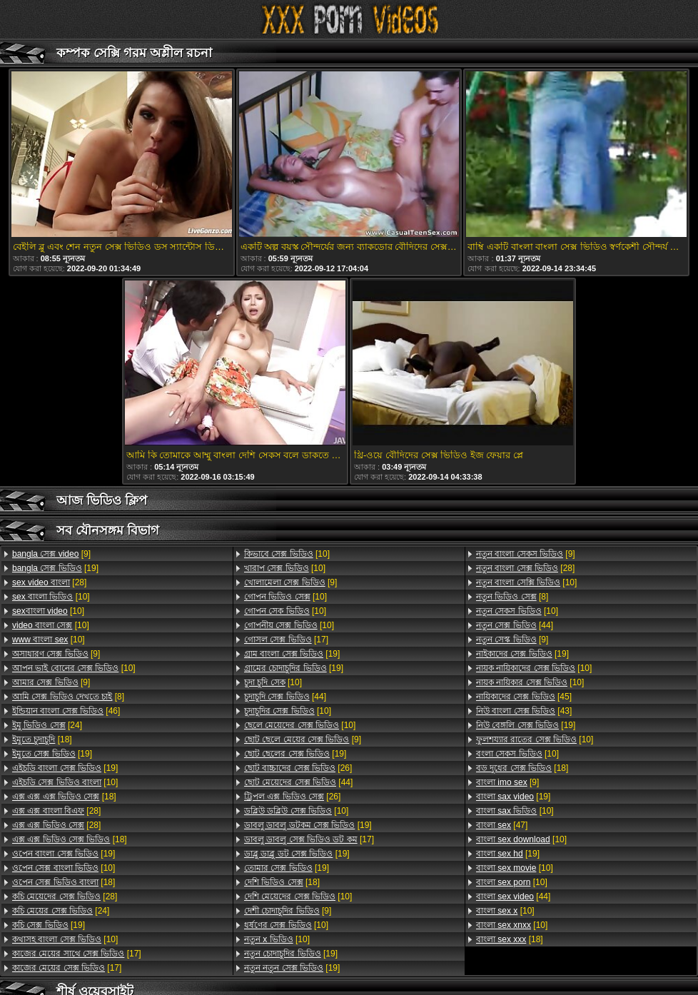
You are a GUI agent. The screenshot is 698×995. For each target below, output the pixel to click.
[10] (51, 597)
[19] (55, 568)
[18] (42, 739)
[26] (298, 768)
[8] (68, 697)
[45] (524, 697)
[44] (285, 697)
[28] (49, 582)
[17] (76, 954)
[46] (66, 711)
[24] (47, 725)
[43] (524, 711)
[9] (51, 554)
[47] (501, 825)
